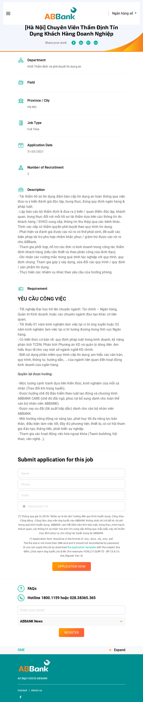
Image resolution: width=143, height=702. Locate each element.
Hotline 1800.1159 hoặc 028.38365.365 (57, 597)
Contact (22, 690)
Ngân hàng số (123, 13)
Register (71, 632)
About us (36, 690)
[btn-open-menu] (8, 13)
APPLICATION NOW (71, 566)
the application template (81, 547)
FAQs (27, 588)
